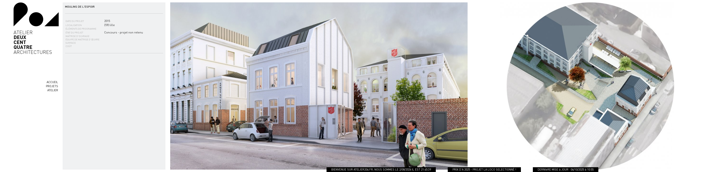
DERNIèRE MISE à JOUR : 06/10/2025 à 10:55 (567, 169)
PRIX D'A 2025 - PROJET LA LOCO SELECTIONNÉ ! (485, 169)
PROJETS (52, 86)
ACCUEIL (52, 82)
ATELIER (52, 90)
